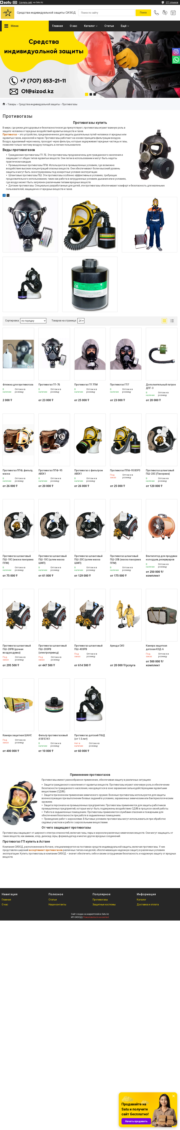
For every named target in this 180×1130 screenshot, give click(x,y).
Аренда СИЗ (117, 645)
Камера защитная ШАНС (17, 735)
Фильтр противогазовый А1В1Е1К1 (53, 737)
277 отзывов (172, 2)
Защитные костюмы (104, 904)
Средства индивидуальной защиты (39, 104)
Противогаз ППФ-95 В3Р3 (125, 470)
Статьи (109, 26)
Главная (57, 26)
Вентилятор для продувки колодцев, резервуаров (161, 558)
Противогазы (100, 899)
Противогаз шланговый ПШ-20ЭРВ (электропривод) (52, 649)
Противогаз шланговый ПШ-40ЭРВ (88, 647)
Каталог (89, 26)
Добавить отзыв (164, 12)
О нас (73, 26)
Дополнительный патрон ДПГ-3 (161, 386)
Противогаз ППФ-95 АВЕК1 (50, 472)
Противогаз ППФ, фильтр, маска (18, 472)
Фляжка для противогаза (18, 384)
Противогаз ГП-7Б (49, 384)
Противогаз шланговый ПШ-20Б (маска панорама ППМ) (125, 559)
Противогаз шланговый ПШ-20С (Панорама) (160, 472)
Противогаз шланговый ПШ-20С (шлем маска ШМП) (88, 559)
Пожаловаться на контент (96, 917)
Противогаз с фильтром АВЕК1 (88, 472)
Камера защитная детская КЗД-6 (156, 647)
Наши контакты (57, 904)
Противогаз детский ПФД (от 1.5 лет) (89, 737)
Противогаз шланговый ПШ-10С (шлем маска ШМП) (52, 559)
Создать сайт (25, 2)
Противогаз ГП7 (119, 384)
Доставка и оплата (148, 904)
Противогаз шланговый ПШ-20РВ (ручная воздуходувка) (17, 649)
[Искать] (143, 12)
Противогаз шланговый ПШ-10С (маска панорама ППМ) (18, 559)
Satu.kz (105, 914)
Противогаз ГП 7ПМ (86, 384)
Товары (11, 104)
